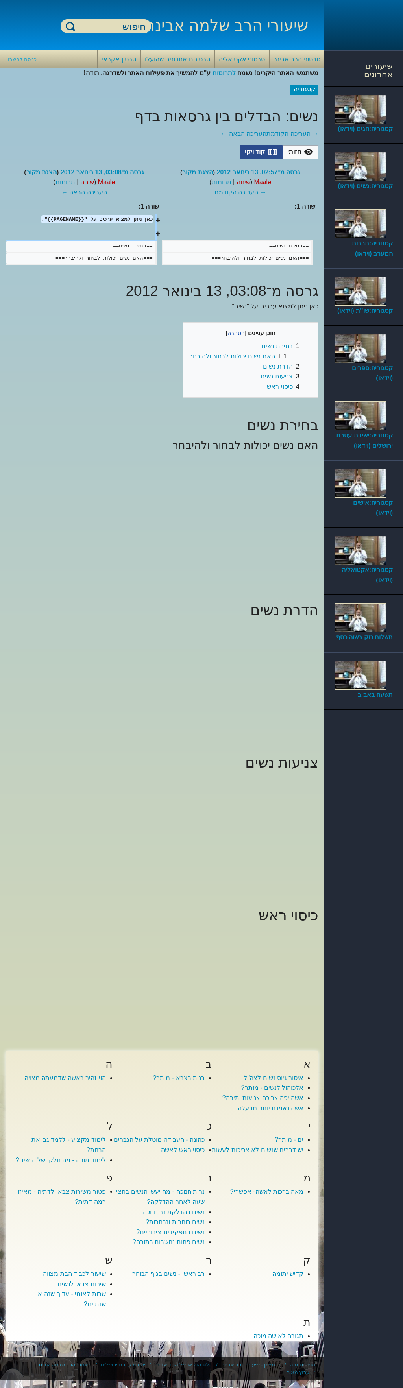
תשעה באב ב (375, 694)
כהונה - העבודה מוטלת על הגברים (159, 1139)
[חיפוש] (110, 26)
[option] (300, 152)
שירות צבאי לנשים (81, 1284)
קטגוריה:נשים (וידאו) (365, 186)
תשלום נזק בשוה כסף (364, 637)
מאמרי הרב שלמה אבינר (64, 1365)
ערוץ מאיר (298, 1372)
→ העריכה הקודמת (292, 133)
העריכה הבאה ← (243, 133)
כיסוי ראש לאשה (183, 1149)
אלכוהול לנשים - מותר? (272, 1087)
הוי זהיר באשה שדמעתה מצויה (65, 1077)
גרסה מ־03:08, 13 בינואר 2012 (102, 172)
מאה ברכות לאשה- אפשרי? (267, 1191)
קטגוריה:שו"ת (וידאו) (365, 310)
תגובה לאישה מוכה (278, 1336)
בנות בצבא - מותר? (179, 1077)
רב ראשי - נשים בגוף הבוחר (168, 1273)
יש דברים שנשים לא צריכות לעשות (257, 1149)
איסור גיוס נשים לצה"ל (273, 1077)
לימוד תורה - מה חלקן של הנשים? (61, 1160)
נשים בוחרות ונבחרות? (175, 1221)
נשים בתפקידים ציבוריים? (170, 1232)
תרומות (221, 182)
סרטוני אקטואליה (242, 59)
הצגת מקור (197, 172)
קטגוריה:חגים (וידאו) (365, 129)
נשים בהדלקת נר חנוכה (174, 1212)
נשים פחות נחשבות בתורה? (169, 1241)
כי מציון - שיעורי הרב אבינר (251, 1365)
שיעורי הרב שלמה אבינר (227, 25)
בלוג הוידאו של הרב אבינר (183, 1365)
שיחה (243, 182)
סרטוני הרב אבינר (297, 59)
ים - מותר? (289, 1139)
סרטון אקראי (119, 59)
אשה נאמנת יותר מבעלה (270, 1108)
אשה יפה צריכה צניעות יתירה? (263, 1098)
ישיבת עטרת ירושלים (123, 1365)
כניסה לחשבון (21, 59)
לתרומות (224, 73)
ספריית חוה (302, 1365)
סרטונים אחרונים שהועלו (177, 59)
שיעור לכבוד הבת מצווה (74, 1273)
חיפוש (70, 26)
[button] (300, 152)
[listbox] (279, 152)
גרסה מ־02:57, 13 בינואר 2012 (259, 172)
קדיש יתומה (287, 1273)
